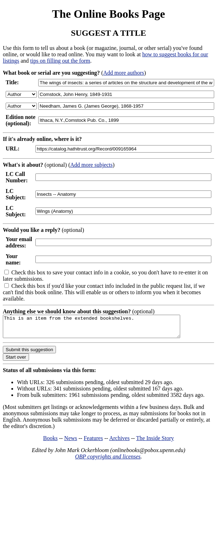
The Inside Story (155, 442)
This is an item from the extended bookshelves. (102, 328)
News (70, 442)
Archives (119, 442)
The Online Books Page (108, 13)
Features (93, 442)
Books (50, 442)
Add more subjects (91, 165)
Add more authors (123, 73)
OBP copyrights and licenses (108, 461)
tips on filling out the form (60, 61)
